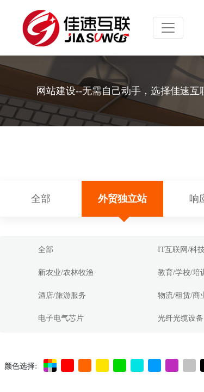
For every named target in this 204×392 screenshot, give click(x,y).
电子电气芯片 (61, 318)
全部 (41, 198)
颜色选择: (20, 366)
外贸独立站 (122, 198)
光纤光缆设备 (180, 318)
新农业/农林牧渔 (66, 272)
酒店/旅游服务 (62, 295)
